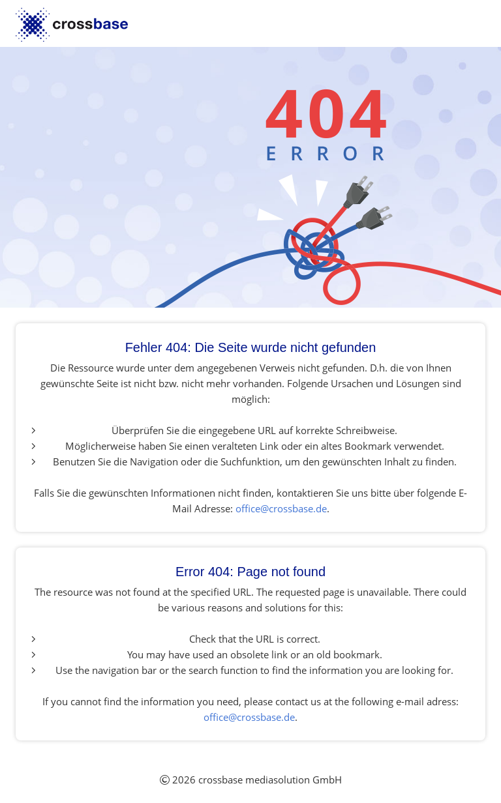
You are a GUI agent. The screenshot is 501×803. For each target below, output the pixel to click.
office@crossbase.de (281, 508)
